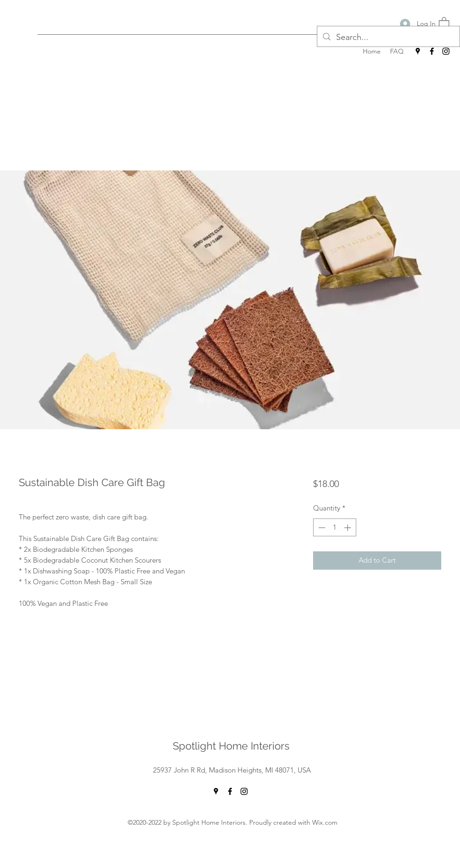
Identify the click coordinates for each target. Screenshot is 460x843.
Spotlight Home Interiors (231, 746)
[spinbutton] (334, 527)
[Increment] (348, 527)
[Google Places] (417, 51)
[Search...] (388, 37)
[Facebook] (432, 51)
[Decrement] (320, 527)
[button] (444, 22)
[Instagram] (446, 51)
